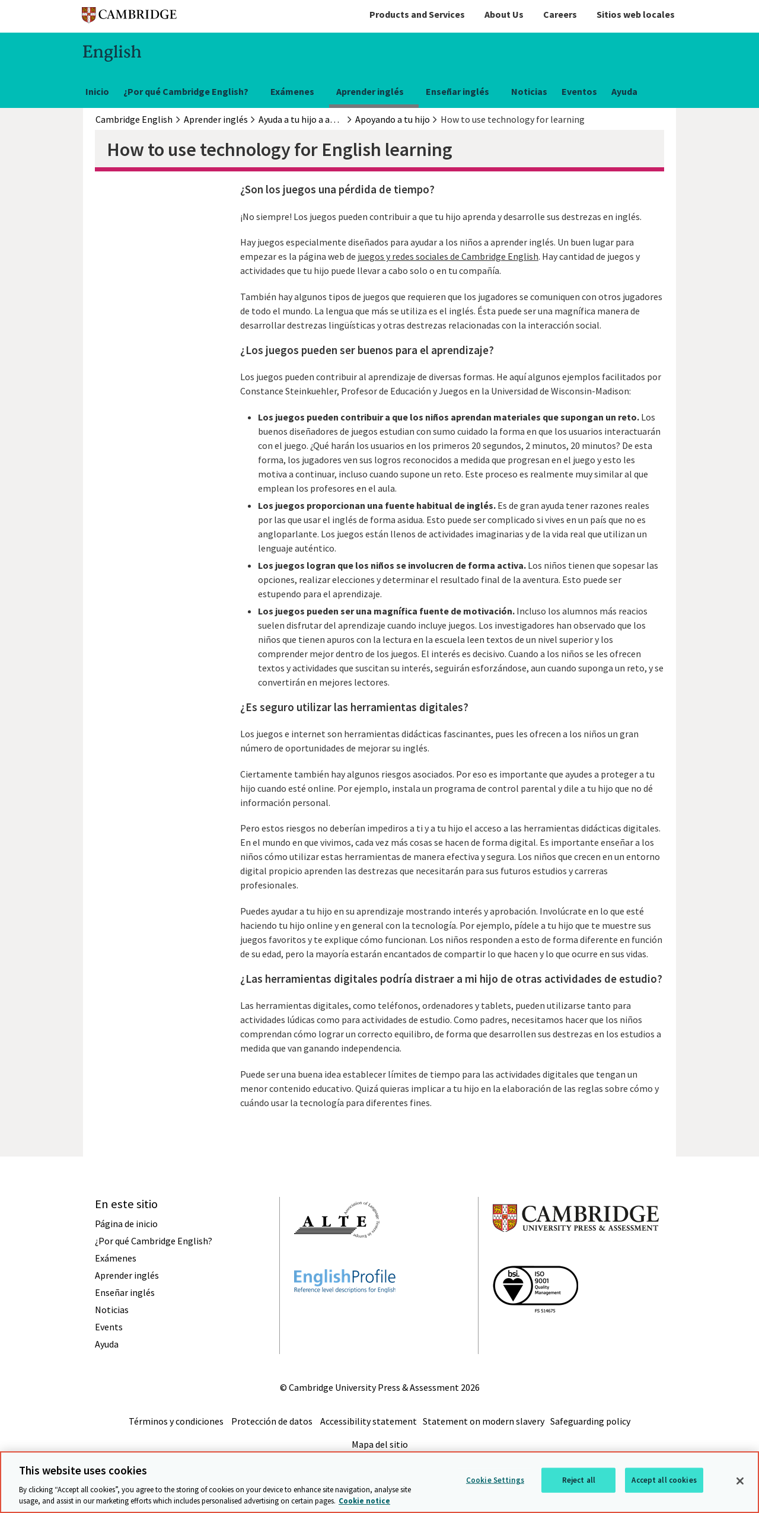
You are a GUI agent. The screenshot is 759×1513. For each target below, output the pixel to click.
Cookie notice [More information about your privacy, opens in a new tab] (364, 1501)
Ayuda (624, 91)
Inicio (97, 91)
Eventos (579, 91)
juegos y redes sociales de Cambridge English (448, 256)
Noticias (529, 91)
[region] (379, 1482)
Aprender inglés (370, 91)
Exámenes (292, 91)
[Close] (740, 1481)
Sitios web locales (636, 14)
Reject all (578, 1480)
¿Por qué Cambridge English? (185, 91)
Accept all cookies (664, 1480)
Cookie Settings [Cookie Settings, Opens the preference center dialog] (495, 1480)
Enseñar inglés (457, 91)
